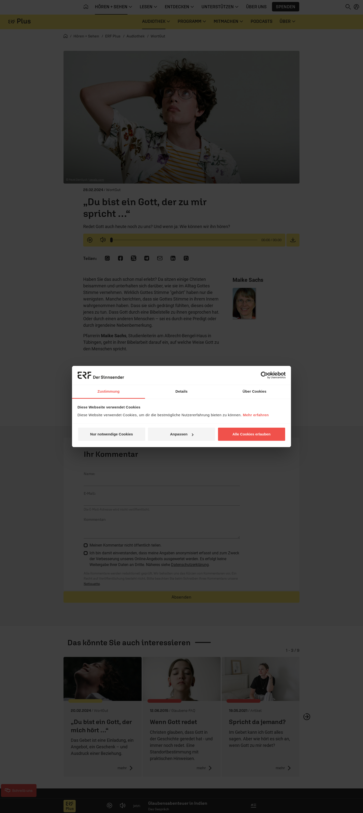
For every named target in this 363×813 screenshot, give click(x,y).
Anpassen (181, 434)
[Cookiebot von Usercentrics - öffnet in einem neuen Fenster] (264, 375)
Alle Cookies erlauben (251, 434)
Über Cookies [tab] (254, 391)
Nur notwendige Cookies (111, 434)
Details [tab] (181, 391)
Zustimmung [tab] (109, 391)
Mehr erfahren (256, 415)
